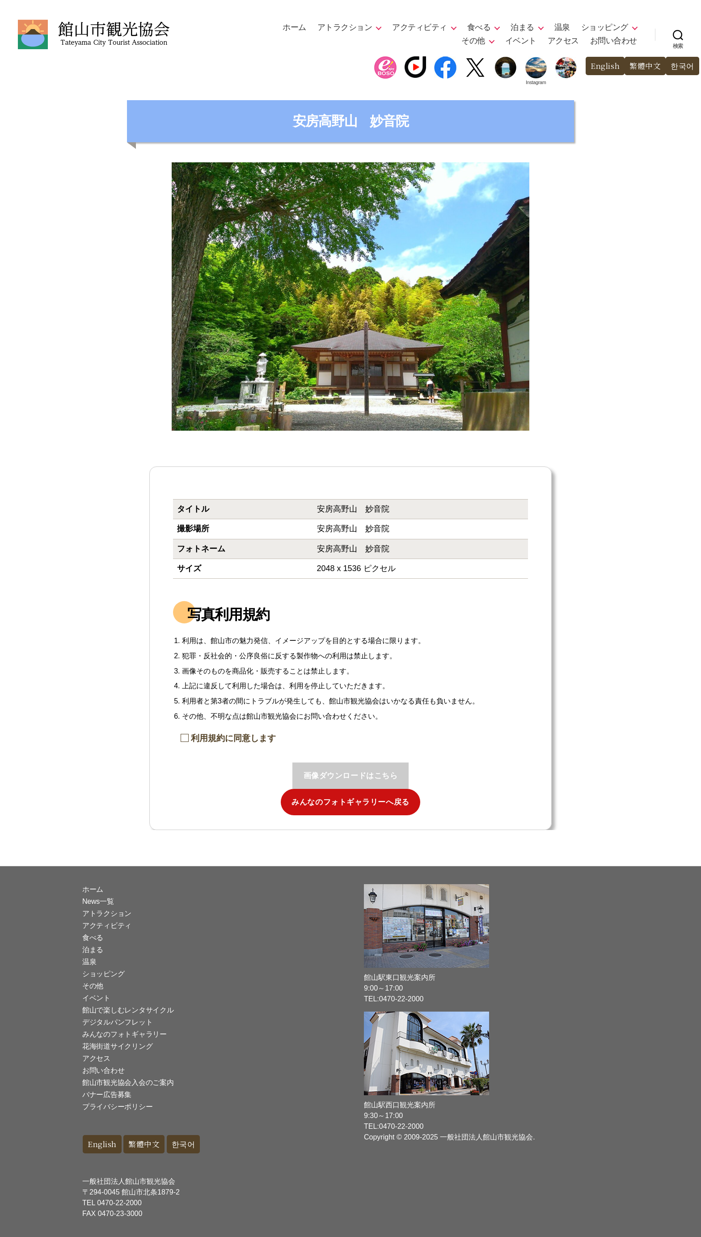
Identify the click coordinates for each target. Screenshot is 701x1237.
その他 (473, 40)
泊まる (522, 27)
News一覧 (98, 901)
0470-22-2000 (119, 1203)
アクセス (563, 40)
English (605, 66)
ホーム (294, 27)
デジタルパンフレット (117, 1022)
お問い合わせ (613, 40)
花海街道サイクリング (117, 1046)
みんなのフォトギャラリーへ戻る (350, 802)
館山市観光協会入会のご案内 (128, 1082)
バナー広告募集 (106, 1094)
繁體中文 (645, 66)
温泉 (562, 27)
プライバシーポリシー (117, 1106)
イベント (520, 40)
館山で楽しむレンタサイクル (128, 1010)
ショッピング (604, 27)
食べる (479, 27)
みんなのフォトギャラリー (124, 1034)
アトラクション (344, 27)
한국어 (682, 66)
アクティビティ (419, 27)
